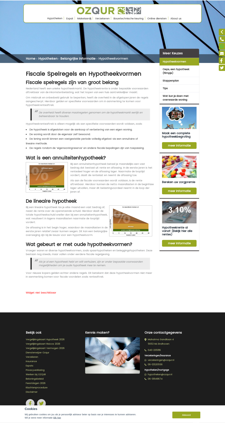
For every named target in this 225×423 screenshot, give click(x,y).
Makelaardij (84, 18)
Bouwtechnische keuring (128, 18)
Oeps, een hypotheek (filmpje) (176, 71)
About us (175, 18)
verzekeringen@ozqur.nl (159, 360)
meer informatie (179, 145)
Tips (165, 88)
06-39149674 (153, 379)
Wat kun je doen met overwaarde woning (176, 98)
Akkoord (186, 417)
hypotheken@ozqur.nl (158, 374)
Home (30, 58)
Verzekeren (102, 18)
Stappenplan (171, 80)
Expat (69, 18)
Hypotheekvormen (113, 58)
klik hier (57, 420)
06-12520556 (153, 364)
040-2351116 (153, 350)
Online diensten (157, 18)
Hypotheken (54, 18)
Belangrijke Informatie (77, 58)
